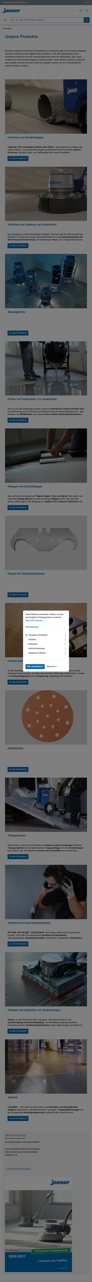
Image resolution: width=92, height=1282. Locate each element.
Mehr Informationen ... (35, 622)
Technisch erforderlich (37, 637)
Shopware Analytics (37, 655)
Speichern (52, 668)
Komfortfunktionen (36, 650)
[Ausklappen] (65, 636)
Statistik (32, 641)
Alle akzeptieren (35, 668)
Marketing (32, 646)
